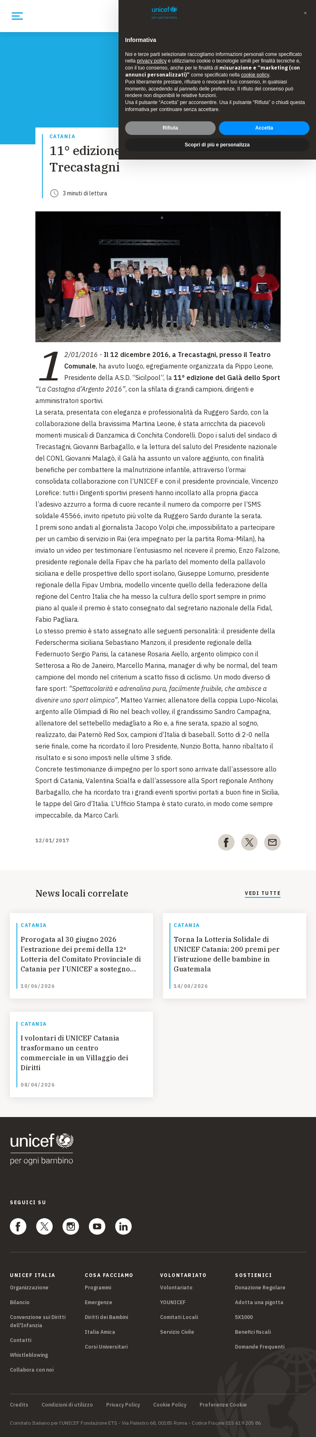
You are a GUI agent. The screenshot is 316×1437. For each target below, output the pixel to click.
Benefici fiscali (253, 1332)
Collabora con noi (31, 1370)
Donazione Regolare (260, 1287)
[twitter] (249, 844)
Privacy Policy (123, 1404)
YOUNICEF (173, 1302)
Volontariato (176, 1287)
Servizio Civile (177, 1332)
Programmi (98, 1287)
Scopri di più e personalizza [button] (217, 145)
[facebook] (226, 844)
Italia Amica (100, 1332)
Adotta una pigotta (259, 1302)
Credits (19, 1404)
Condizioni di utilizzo (67, 1404)
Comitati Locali (179, 1317)
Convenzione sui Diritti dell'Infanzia (37, 1321)
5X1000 (244, 1317)
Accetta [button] (264, 128)
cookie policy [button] (255, 75)
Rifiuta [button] (170, 128)
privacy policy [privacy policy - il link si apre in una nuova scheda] (152, 61)
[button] (305, 13)
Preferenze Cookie (223, 1404)
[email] (272, 844)
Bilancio (20, 1302)
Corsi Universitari (106, 1347)
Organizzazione (29, 1287)
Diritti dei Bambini (106, 1317)
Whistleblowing (29, 1355)
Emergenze (98, 1302)
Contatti (20, 1340)
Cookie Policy (169, 1404)
